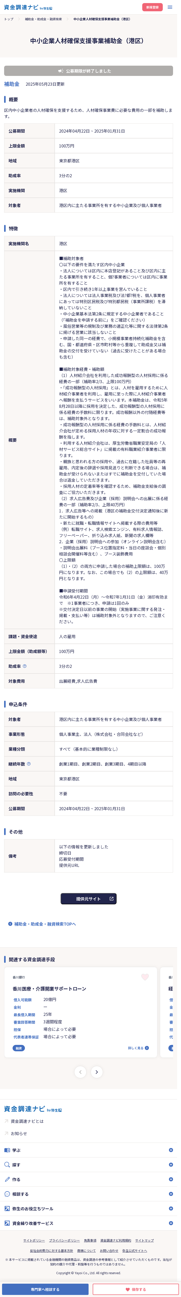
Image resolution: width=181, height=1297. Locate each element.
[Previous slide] (80, 1072)
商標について (86, 1250)
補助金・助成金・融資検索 (43, 19)
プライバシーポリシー (64, 1240)
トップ (8, 19)
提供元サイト (88, 899)
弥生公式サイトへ (134, 1250)
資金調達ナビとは (27, 1121)
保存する (139, 1289)
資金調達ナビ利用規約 (115, 1240)
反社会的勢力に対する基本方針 (51, 1250)
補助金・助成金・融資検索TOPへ (45, 924)
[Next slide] (97, 1072)
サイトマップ (144, 1240)
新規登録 (152, 7)
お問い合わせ (109, 1250)
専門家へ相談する (45, 1289)
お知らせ (19, 1133)
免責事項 (90, 1240)
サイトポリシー (34, 1240)
